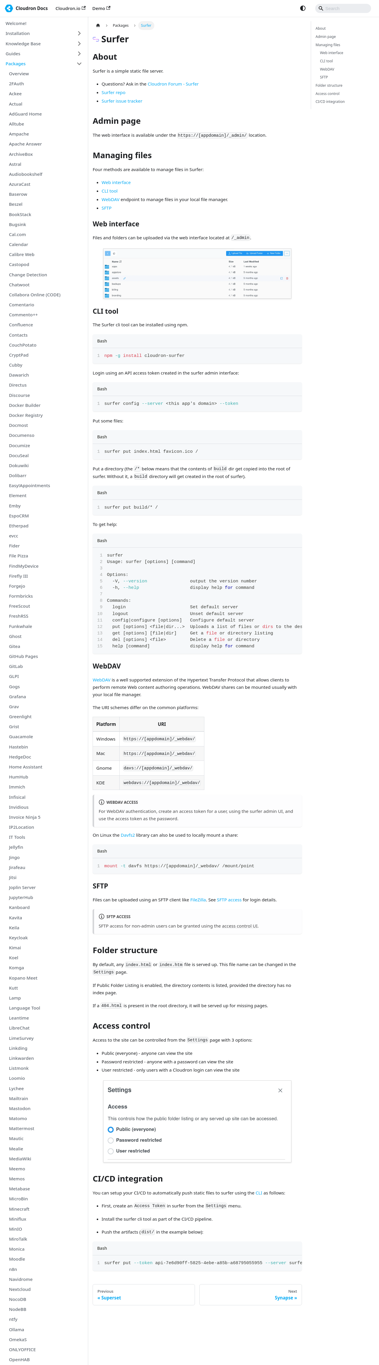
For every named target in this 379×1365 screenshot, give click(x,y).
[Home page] (98, 25)
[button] (43, 33)
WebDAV (111, 199)
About (320, 28)
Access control (327, 93)
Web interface (116, 182)
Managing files (327, 44)
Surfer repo (114, 92)
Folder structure (328, 85)
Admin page (325, 36)
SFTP (107, 208)
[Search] (343, 8)
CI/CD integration (330, 101)
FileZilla (198, 900)
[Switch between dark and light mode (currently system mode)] (302, 8)
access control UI (240, 926)
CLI (259, 1193)
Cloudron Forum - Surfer (173, 84)
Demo (101, 8)
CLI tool (110, 191)
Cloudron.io (71, 8)
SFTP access (229, 900)
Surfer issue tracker (122, 101)
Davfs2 (128, 835)
